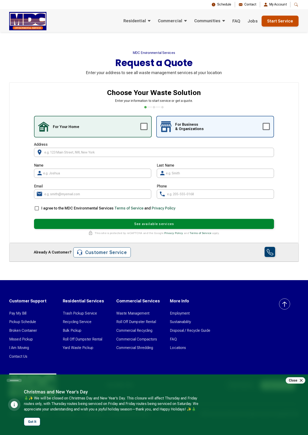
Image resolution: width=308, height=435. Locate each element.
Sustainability (180, 322)
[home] (27, 21)
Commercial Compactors (136, 339)
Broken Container (23, 330)
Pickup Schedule (22, 322)
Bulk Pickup (72, 330)
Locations (178, 348)
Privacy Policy (163, 208)
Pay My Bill (17, 313)
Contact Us (18, 356)
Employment (180, 313)
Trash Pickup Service (80, 313)
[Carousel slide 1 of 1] (14, 380)
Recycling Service (77, 322)
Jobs (252, 21)
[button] (296, 4)
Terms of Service (129, 208)
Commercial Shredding (134, 348)
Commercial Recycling (134, 330)
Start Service (280, 21)
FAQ (236, 21)
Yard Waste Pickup (78, 348)
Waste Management (132, 313)
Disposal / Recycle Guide (190, 330)
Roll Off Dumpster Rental (82, 339)
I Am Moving (19, 348)
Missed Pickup (21, 339)
